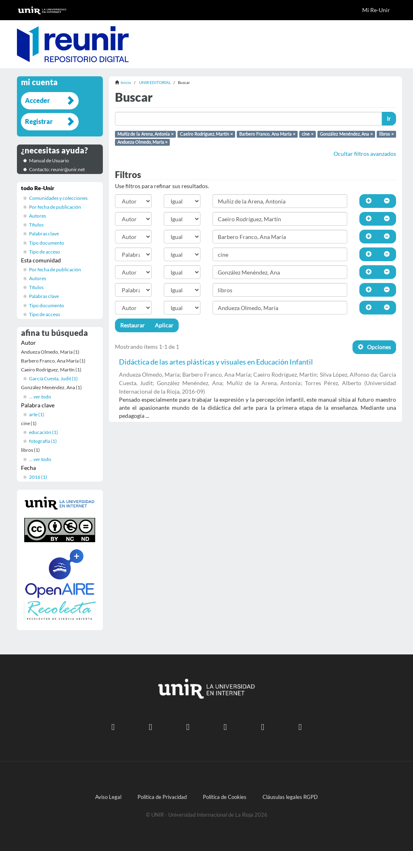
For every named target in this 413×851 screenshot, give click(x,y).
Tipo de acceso (44, 252)
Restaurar (132, 325)
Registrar (39, 121)
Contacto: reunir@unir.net (57, 169)
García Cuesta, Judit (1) (53, 378)
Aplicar (164, 325)
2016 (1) (38, 477)
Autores (37, 216)
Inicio (126, 82)
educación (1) (43, 432)
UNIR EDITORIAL (155, 82)
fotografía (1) (43, 441)
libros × (386, 134)
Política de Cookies (224, 797)
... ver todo (40, 397)
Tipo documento (46, 243)
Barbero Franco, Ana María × (267, 134)
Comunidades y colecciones (58, 198)
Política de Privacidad (162, 797)
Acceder (37, 100)
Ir (389, 118)
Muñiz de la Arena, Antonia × (145, 134)
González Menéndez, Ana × (346, 134)
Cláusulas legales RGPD (290, 797)
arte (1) (36, 414)
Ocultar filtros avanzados (365, 153)
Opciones (374, 347)
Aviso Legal (108, 797)
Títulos (36, 225)
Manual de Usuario (49, 160)
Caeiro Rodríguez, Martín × (206, 134)
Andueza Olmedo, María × (142, 142)
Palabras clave (44, 234)
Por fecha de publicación (55, 207)
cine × (307, 134)
